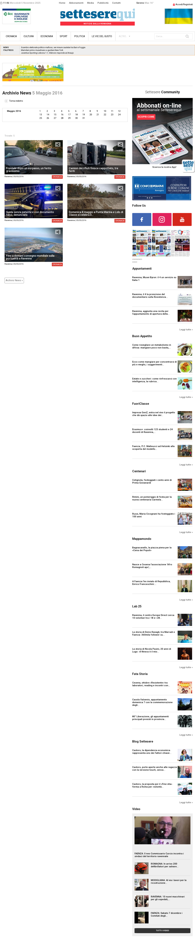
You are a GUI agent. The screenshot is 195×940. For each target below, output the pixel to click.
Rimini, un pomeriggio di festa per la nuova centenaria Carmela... (152, 498)
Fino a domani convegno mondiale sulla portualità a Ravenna (30, 257)
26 (48, 118)
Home (62, 3)
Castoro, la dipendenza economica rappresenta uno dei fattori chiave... (151, 751)
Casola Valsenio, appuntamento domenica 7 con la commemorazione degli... (152, 702)
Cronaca (11, 36)
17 (69, 114)
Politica (79, 36)
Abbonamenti (76, 3)
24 (119, 114)
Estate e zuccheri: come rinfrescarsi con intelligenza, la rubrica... (154, 380)
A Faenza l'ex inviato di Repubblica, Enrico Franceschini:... (151, 582)
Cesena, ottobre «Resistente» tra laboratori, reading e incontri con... (151, 684)
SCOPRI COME (146, 116)
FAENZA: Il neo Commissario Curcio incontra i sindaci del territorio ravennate (159, 855)
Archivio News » (14, 280)
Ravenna (8, 176)
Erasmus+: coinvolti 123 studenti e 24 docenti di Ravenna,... (152, 430)
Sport (63, 36)
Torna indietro (14, 101)
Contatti (116, 3)
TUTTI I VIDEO (162, 930)
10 (105, 111)
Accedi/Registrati (183, 4)
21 (98, 114)
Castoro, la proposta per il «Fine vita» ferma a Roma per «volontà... (152, 785)
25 (40, 118)
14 (48, 114)
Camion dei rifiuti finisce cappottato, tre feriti (93, 170)
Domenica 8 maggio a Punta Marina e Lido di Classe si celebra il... (96, 213)
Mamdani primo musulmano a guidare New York (42, 50)
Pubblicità (103, 3)
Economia (47, 36)
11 (112, 111)
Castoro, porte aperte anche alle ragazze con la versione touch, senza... (154, 768)
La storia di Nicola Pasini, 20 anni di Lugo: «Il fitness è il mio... (151, 650)
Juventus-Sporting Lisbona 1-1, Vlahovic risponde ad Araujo (47, 53)
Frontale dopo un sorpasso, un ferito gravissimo (28, 170)
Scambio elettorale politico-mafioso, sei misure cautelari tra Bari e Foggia (53, 47)
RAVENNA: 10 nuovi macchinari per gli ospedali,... (168, 898)
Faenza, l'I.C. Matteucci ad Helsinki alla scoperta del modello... (153, 447)
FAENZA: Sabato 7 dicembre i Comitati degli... (166, 914)
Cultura (29, 36)
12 (119, 111)
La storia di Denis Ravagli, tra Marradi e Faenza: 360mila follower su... (153, 633)
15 (55, 114)
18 (76, 114)
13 (40, 114)
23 (112, 114)
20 (91, 114)
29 (69, 118)
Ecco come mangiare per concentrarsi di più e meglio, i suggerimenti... (154, 363)
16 (62, 114)
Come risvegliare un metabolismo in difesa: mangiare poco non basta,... (151, 346)
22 (105, 114)
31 (83, 118)
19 (83, 114)
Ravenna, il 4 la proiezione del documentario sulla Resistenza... (150, 295)
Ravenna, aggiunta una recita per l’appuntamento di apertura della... (151, 312)
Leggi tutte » (186, 329)
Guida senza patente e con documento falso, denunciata (30, 213)
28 (62, 118)
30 (76, 118)
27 (55, 118)
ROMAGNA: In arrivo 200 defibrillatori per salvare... (165, 865)
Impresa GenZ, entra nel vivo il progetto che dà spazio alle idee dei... (153, 414)
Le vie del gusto (102, 36)
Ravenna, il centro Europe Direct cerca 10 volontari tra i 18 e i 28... (153, 616)
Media (90, 3)
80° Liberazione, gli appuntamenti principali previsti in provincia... (150, 718)
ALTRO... (123, 36)
